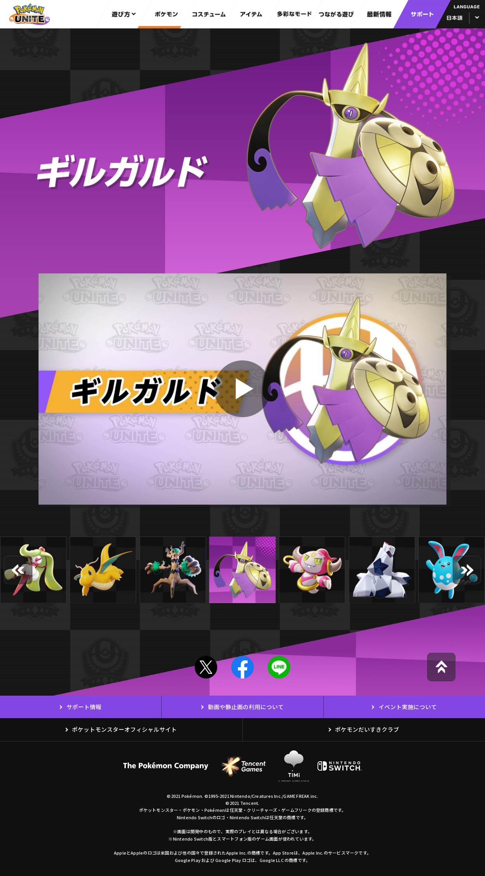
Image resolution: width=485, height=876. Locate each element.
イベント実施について (408, 707)
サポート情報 (83, 707)
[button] (18, 570)
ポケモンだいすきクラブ (367, 729)
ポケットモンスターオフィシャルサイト (124, 729)
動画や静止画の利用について (246, 707)
